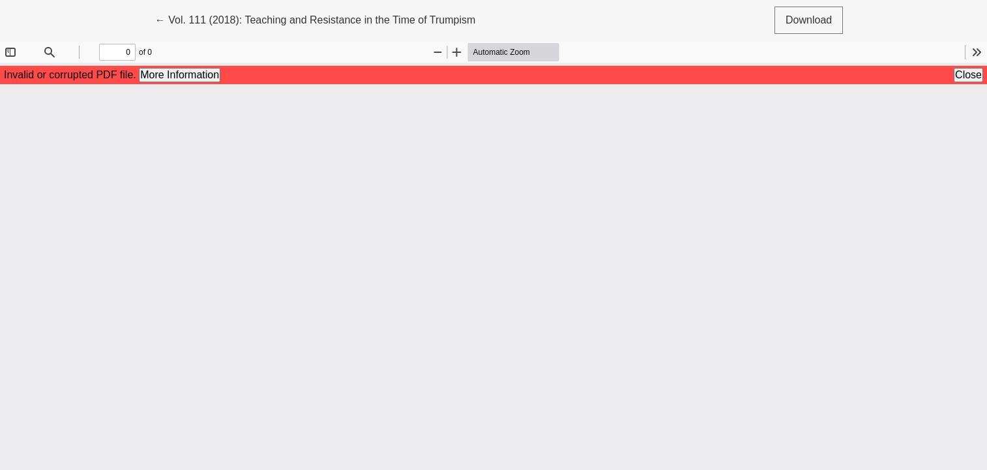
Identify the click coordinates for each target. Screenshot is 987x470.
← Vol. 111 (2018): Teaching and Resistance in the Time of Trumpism (315, 18)
